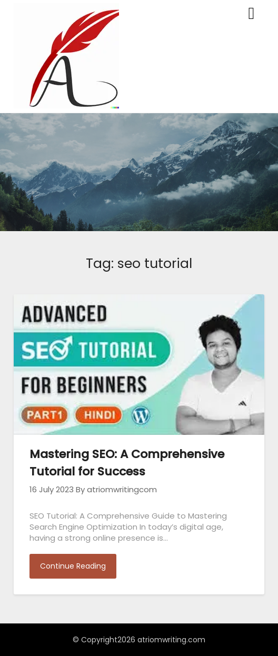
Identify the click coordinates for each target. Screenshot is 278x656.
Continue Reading (73, 566)
